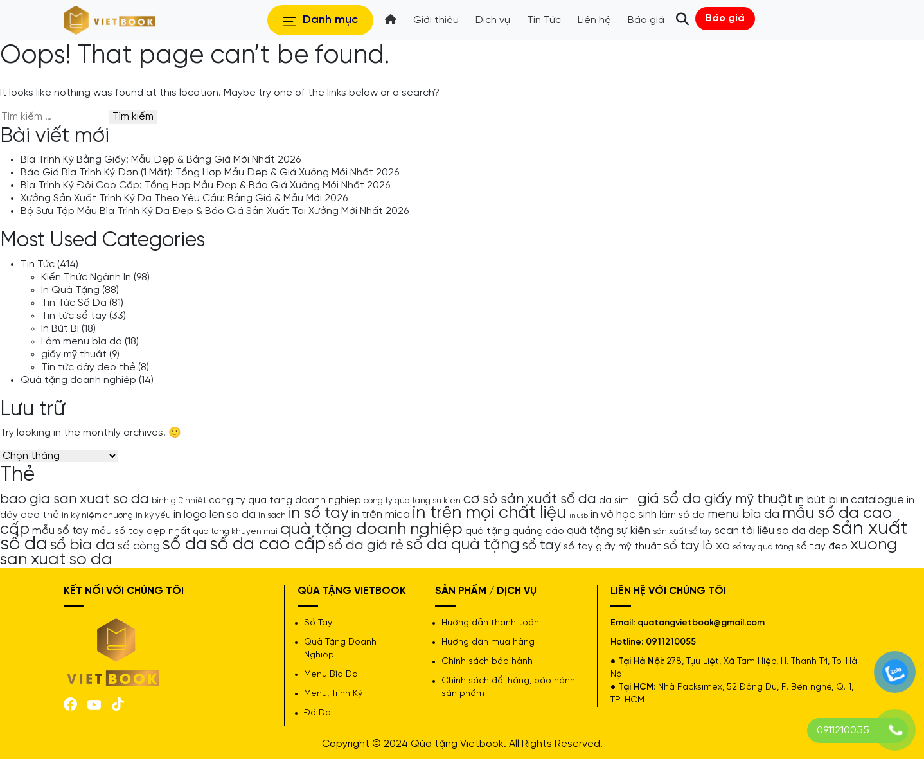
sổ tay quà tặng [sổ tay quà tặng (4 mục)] (763, 546)
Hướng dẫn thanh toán (490, 623)
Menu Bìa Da (331, 674)
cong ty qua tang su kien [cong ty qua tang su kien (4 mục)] (412, 500)
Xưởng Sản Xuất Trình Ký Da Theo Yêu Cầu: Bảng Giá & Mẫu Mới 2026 (184, 198)
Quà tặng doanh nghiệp (78, 380)
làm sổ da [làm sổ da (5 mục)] (682, 515)
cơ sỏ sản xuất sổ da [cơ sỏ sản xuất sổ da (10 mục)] (529, 499)
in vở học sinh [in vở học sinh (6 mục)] (624, 515)
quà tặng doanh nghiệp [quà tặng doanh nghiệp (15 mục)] (371, 529)
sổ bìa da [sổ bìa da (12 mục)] (82, 545)
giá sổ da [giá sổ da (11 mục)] (669, 499)
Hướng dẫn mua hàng (488, 642)
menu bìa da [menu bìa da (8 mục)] (743, 514)
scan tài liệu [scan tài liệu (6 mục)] (744, 531)
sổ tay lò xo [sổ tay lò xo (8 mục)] (697, 546)
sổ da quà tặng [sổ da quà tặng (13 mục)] (463, 545)
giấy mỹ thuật (74, 354)
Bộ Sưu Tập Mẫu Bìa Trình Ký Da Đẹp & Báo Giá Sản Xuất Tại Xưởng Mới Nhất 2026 (215, 211)
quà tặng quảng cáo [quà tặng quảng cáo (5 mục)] (514, 531)
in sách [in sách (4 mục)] (272, 515)
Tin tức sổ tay (74, 315)
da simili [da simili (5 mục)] (617, 501)
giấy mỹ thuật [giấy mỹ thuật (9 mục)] (748, 499)
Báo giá (725, 18)
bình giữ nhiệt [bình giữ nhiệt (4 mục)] (179, 500)
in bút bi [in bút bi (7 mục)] (816, 500)
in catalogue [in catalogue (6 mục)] (872, 500)
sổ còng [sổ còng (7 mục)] (139, 546)
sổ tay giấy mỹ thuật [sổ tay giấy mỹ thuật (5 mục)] (612, 547)
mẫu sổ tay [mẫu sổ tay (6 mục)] (60, 531)
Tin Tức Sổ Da (74, 303)
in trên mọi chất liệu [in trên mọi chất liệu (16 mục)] (490, 513)
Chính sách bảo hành (487, 661)
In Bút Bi (60, 328)
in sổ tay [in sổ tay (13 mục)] (319, 513)
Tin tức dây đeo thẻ (88, 367)
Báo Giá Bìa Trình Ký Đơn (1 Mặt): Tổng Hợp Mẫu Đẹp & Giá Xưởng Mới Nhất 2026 (210, 172)
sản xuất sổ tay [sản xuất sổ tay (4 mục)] (682, 531)
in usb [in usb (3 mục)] (578, 516)
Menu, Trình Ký (333, 694)
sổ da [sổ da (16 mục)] (185, 545)
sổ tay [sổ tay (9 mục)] (541, 546)
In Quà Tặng (70, 290)
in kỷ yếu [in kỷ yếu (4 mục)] (153, 515)
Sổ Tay (318, 623)
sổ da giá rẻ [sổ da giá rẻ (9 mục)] (366, 546)
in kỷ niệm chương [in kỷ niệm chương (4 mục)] (97, 515)
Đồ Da (317, 713)
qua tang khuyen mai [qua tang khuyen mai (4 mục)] (235, 531)
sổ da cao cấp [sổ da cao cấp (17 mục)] (267, 544)
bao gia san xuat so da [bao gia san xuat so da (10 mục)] (74, 499)
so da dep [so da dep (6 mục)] (803, 531)
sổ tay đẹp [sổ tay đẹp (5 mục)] (822, 547)
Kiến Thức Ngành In (86, 277)
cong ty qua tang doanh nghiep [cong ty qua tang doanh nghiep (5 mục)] (285, 501)
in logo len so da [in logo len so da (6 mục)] (214, 515)
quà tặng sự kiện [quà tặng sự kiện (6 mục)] (608, 531)
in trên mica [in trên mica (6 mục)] (380, 515)
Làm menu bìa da (81, 341)
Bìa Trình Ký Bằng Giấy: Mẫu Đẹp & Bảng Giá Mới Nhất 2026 (161, 159)
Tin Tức (38, 264)
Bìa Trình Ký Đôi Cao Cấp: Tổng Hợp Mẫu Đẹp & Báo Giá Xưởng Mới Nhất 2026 (205, 185)
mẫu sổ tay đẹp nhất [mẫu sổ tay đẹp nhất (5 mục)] (141, 531)
